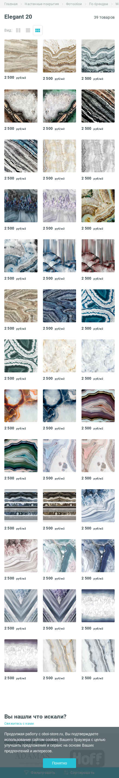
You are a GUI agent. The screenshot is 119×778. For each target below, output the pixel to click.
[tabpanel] (20, 55)
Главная (11, 4)
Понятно (59, 763)
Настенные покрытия (42, 4)
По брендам (98, 4)
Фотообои (74, 4)
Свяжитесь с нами (19, 724)
